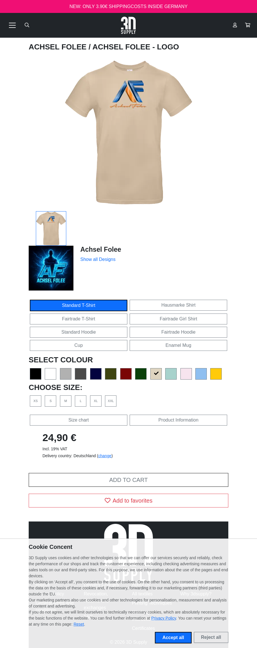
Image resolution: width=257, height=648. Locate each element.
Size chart (78, 420)
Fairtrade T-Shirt (78, 318)
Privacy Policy (163, 618)
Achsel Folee (59, 47)
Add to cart (128, 480)
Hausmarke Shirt (178, 305)
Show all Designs (98, 259)
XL (96, 401)
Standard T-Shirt (78, 305)
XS (36, 401)
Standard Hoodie (78, 332)
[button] (248, 25)
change (105, 455)
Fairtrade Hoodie (178, 332)
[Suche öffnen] (27, 25)
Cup (78, 345)
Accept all (173, 637)
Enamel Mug (178, 345)
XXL (111, 401)
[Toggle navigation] (12, 25)
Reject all (211, 637)
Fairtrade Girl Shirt (178, 318)
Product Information (178, 420)
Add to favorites (129, 500)
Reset (78, 624)
